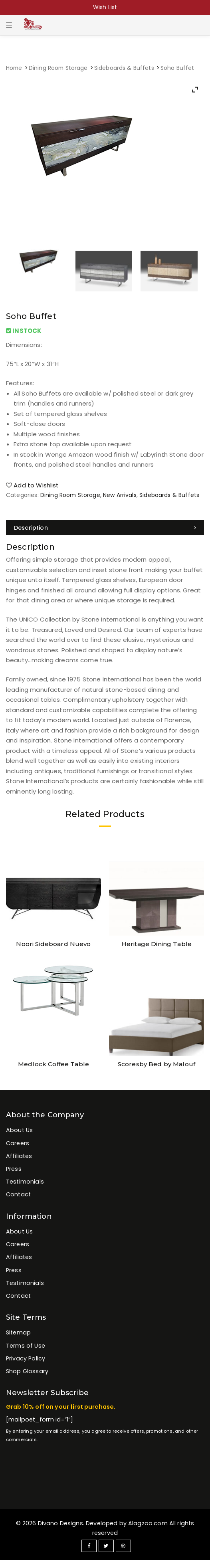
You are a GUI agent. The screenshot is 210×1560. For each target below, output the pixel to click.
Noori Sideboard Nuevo (53, 944)
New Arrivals (120, 495)
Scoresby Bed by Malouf (156, 1064)
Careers (17, 1143)
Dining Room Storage (58, 68)
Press (14, 1169)
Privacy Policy (25, 1358)
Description (31, 528)
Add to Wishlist (32, 485)
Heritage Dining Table (156, 944)
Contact (18, 1194)
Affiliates (19, 1156)
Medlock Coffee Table (53, 1064)
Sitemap (18, 1332)
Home (14, 68)
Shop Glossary (27, 1371)
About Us (19, 1130)
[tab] (105, 527)
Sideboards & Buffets (124, 68)
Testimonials (25, 1182)
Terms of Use (25, 1346)
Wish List (105, 7)
